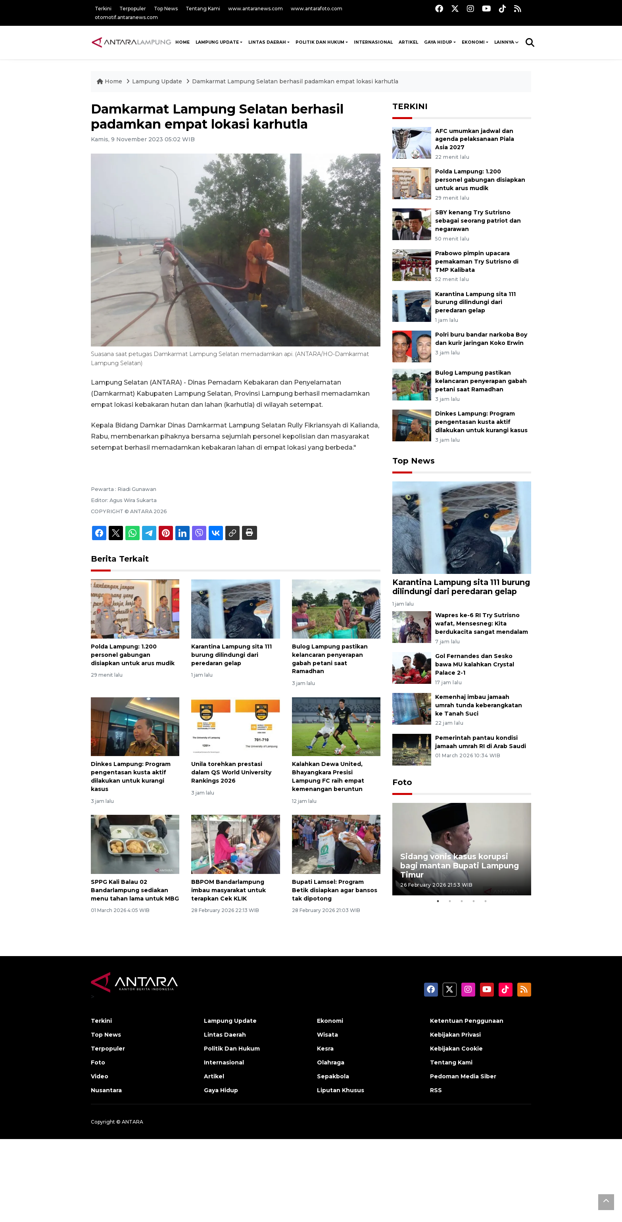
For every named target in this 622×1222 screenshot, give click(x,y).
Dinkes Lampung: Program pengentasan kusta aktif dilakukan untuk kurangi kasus (481, 422)
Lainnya (504, 42)
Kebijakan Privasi (455, 1034)
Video (99, 1076)
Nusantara (106, 1090)
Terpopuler (132, 9)
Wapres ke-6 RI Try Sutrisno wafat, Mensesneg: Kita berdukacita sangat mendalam (481, 623)
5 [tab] (486, 901)
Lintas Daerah (267, 42)
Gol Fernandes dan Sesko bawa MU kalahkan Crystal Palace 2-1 (474, 664)
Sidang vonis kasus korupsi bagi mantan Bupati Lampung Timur (459, 865)
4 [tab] (474, 901)
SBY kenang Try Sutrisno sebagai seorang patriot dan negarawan (478, 221)
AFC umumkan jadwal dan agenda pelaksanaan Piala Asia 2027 (474, 139)
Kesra (325, 1048)
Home (110, 81)
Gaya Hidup (438, 42)
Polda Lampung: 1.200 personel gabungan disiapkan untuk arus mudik (133, 655)
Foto (402, 782)
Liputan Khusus (340, 1090)
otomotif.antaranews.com (126, 17)
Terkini (103, 9)
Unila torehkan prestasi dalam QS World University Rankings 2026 (231, 772)
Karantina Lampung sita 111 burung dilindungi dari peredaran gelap (231, 655)
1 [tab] (438, 901)
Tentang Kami (203, 9)
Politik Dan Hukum (320, 42)
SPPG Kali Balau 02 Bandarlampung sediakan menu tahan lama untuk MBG (135, 890)
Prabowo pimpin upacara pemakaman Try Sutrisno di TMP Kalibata (476, 261)
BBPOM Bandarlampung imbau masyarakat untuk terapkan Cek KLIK (228, 890)
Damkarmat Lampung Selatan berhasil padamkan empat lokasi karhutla (295, 81)
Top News (166, 9)
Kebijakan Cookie (456, 1048)
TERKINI (410, 106)
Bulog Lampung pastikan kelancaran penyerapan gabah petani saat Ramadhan (481, 381)
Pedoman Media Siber (463, 1076)
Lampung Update (217, 42)
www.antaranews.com (255, 9)
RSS (436, 1090)
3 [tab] (462, 901)
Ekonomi (473, 42)
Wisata (327, 1034)
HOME (182, 42)
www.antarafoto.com (316, 9)
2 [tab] (450, 901)
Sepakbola (333, 1076)
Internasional (373, 42)
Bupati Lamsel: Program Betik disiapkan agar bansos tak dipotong (334, 890)
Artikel (408, 42)
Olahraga (330, 1062)
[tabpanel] (461, 849)
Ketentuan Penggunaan (466, 1020)
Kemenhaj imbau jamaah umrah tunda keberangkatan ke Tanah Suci (478, 705)
